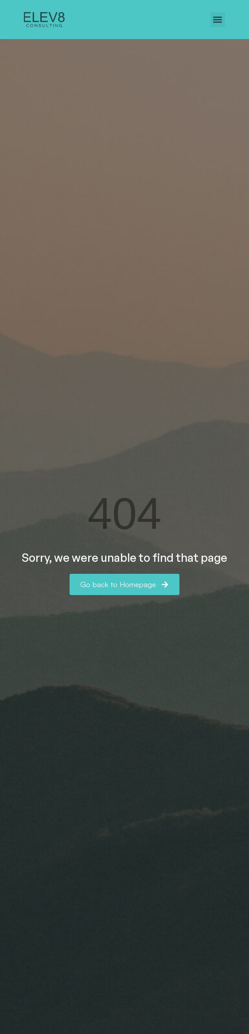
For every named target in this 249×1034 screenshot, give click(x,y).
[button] (217, 19)
